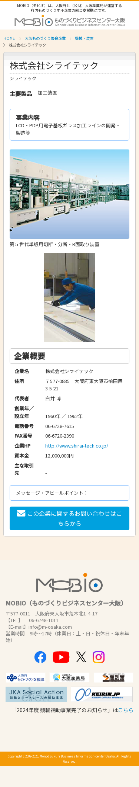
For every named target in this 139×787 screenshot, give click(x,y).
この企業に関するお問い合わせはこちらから (69, 518)
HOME (9, 38)
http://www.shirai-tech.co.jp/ (76, 445)
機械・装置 (84, 38)
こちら (125, 710)
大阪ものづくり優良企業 (45, 38)
